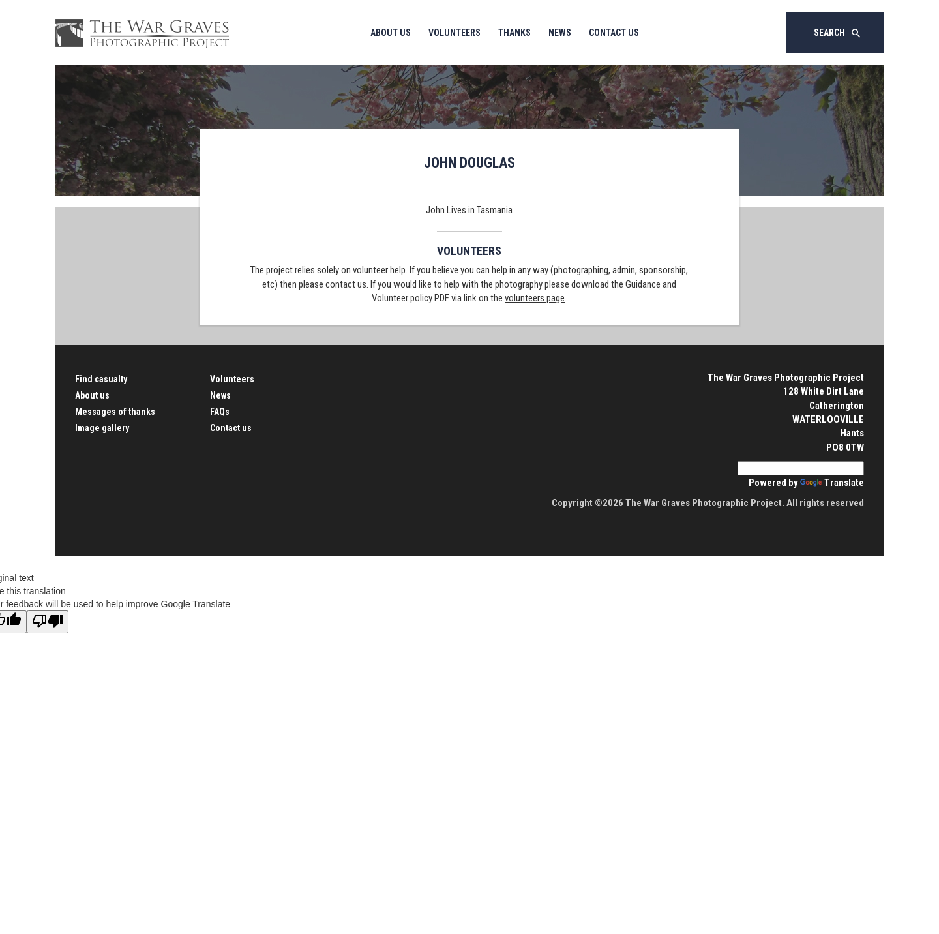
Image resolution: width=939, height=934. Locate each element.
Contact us (231, 428)
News (559, 32)
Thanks (514, 32)
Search (838, 33)
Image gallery (102, 428)
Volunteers (454, 32)
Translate (832, 483)
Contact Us (614, 32)
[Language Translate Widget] (801, 468)
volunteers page (535, 298)
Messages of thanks (115, 411)
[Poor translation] (47, 621)
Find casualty (101, 379)
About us (92, 395)
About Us (390, 32)
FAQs (220, 411)
